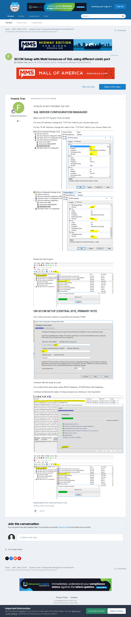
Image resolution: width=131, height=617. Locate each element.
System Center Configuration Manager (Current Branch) (67, 62)
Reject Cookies (116, 611)
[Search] (94, 16)
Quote (41, 511)
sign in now (63, 527)
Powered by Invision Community (65, 603)
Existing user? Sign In (102, 6)
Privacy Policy (62, 597)
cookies (22, 611)
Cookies (73, 597)
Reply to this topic (112, 87)
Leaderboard (37, 23)
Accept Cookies (96, 611)
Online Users (22, 23)
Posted (40, 98)
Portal (46, 16)
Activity (21, 16)
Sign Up (120, 6)
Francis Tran (22, 62)
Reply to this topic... (29, 538)
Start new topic (88, 87)
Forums (9, 23)
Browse (11, 17)
